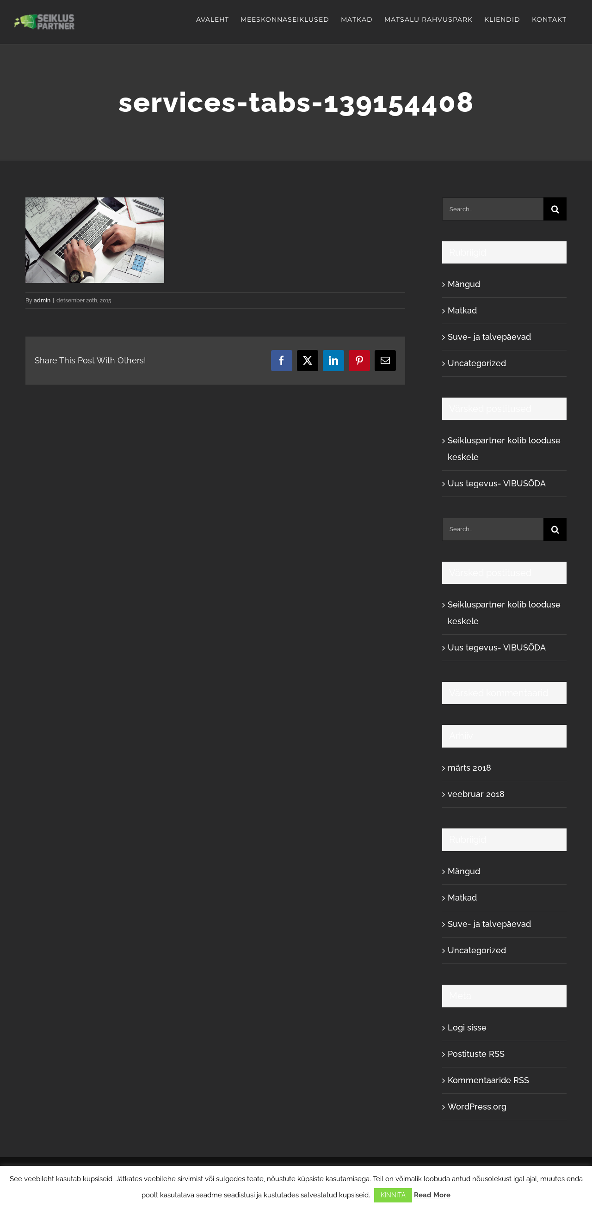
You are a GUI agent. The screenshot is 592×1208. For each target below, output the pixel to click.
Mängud (464, 284)
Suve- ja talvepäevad (489, 337)
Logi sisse (467, 1027)
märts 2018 (469, 768)
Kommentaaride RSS (488, 1080)
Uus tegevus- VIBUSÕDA (497, 483)
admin (42, 300)
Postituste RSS (476, 1054)
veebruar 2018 (476, 794)
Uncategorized (477, 363)
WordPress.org (477, 1106)
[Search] (555, 209)
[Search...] (492, 209)
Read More (432, 1195)
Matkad (462, 310)
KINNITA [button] (393, 1195)
